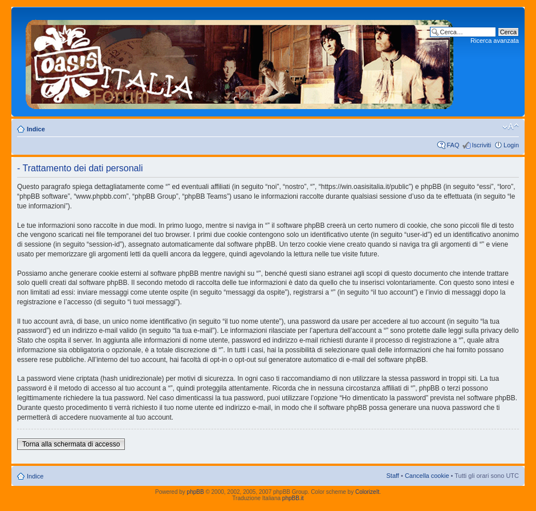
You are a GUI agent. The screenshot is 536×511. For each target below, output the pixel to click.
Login (511, 145)
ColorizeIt (367, 492)
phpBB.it (293, 498)
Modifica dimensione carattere (510, 127)
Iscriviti (481, 145)
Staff (392, 475)
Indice (36, 129)
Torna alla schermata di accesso (71, 444)
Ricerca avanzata (494, 40)
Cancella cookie (427, 475)
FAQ (452, 145)
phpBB (195, 492)
